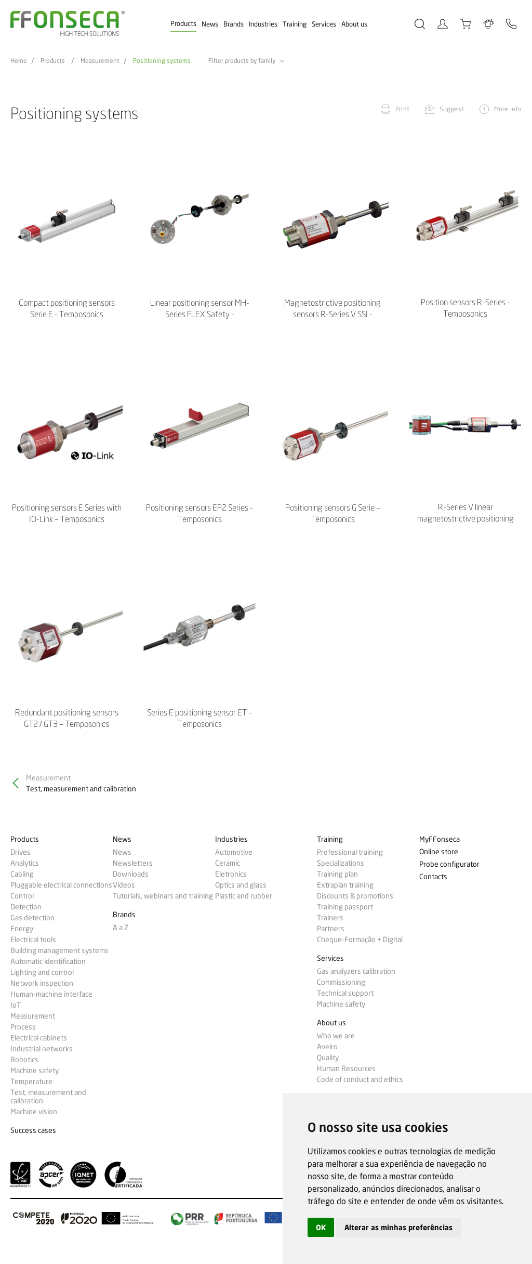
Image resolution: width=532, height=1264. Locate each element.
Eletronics (231, 874)
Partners (330, 928)
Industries (263, 24)
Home (18, 60)
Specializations (340, 863)
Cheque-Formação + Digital (360, 939)
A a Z (120, 927)
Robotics (24, 1059)
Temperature (31, 1081)
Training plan (337, 874)
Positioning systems (162, 60)
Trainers (330, 918)
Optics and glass (241, 885)
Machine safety (34, 1070)
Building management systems (59, 950)
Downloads (131, 874)
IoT (15, 1005)
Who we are (336, 1036)
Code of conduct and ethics (360, 1079)
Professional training (350, 852)
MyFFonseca (439, 839)
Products (183, 23)
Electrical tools (33, 939)
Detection (26, 907)
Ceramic (227, 863)
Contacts (433, 877)
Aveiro (327, 1047)
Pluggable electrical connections (61, 885)
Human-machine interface (51, 994)
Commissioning (341, 982)
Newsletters (133, 863)
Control (22, 896)
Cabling (22, 874)
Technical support (345, 993)
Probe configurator (449, 864)
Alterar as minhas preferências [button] (398, 1227)
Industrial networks (41, 1049)
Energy (21, 928)
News (210, 24)
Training (295, 24)
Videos (124, 885)
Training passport (345, 907)
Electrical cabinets (38, 1038)
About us (354, 24)
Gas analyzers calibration (356, 971)
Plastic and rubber (243, 896)
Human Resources (346, 1068)
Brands (233, 24)
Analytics (24, 863)
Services (324, 24)
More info (508, 109)
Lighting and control (42, 972)
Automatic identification (48, 961)
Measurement (100, 60)
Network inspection (41, 983)
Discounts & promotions (355, 896)
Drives (20, 852)
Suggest (452, 109)
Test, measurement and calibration (48, 1096)
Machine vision (33, 1111)
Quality (328, 1057)
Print (402, 109)
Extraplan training (345, 885)
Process (23, 1027)
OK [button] (321, 1227)
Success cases (33, 1131)
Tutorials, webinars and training (163, 896)
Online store (438, 852)
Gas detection (32, 918)
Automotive (233, 852)
